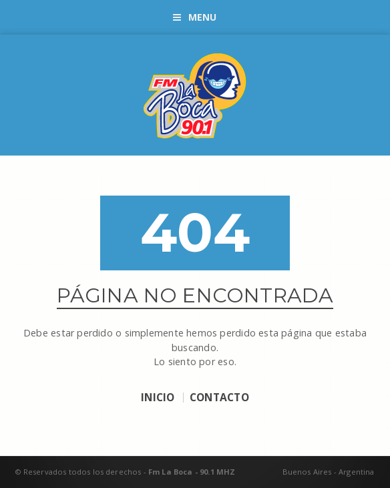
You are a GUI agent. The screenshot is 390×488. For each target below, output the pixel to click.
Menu (194, 17)
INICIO (157, 398)
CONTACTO (219, 398)
